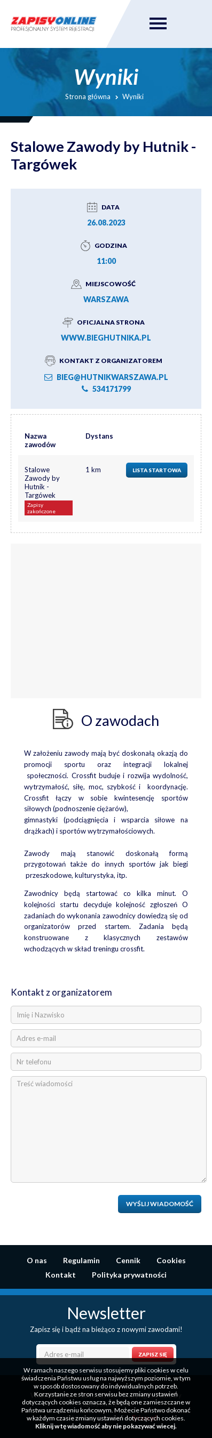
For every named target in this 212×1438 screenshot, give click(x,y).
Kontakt (60, 1274)
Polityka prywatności (129, 1274)
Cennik (128, 1260)
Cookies (171, 1260)
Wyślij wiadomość (159, 1204)
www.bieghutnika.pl (106, 337)
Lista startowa (156, 470)
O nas (37, 1260)
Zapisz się (152, 1354)
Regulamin (81, 1260)
